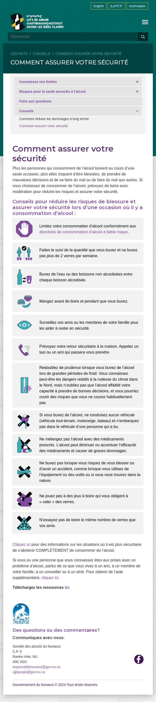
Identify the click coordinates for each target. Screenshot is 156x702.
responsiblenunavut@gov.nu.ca (36, 667)
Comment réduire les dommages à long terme (54, 119)
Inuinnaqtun (137, 6)
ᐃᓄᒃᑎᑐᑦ (116, 6)
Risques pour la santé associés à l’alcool (52, 91)
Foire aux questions (35, 101)
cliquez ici (50, 578)
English (98, 6)
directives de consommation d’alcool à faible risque (83, 232)
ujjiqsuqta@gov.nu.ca (28, 672)
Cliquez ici (21, 544)
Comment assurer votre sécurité (43, 126)
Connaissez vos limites (38, 82)
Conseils (41, 54)
